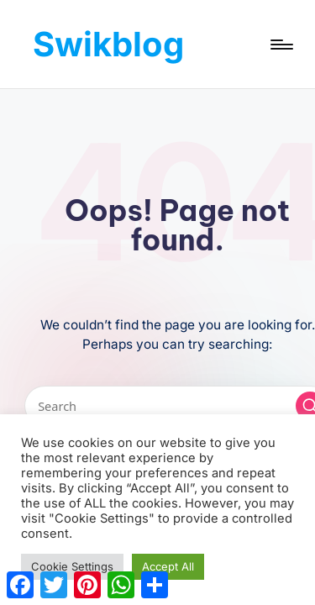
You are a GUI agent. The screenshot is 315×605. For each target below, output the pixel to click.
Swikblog (108, 44)
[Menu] (280, 44)
